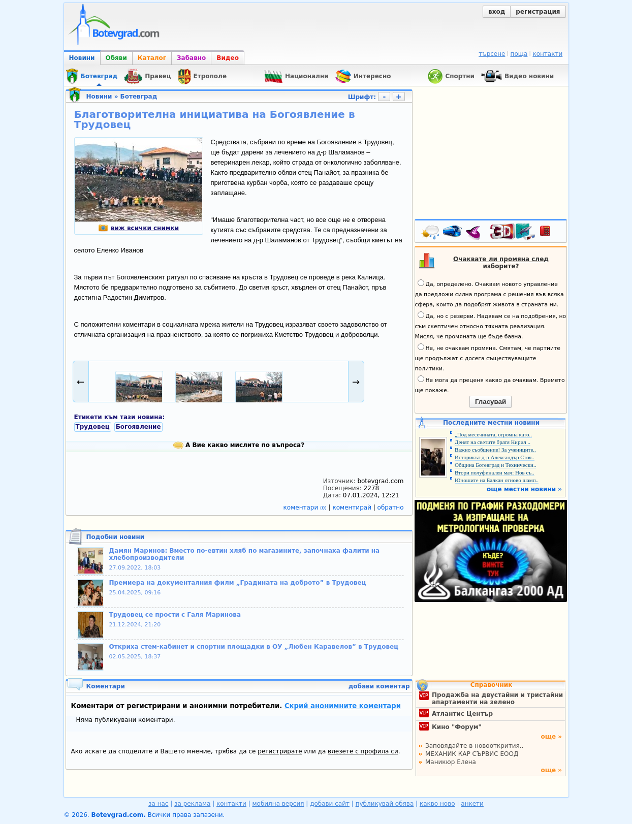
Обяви (116, 57)
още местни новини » (524, 489)
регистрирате (280, 751)
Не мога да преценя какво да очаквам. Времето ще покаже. (490, 384)
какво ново (437, 803)
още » (551, 736)
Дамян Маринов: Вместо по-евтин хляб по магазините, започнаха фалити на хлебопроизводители (244, 554)
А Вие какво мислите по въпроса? (238, 445)
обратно (390, 507)
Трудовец (93, 426)
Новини (82, 57)
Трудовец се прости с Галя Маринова (175, 614)
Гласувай (490, 401)
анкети (472, 803)
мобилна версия (278, 803)
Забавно (191, 57)
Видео (227, 57)
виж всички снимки (138, 228)
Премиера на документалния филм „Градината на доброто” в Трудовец (237, 582)
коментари (306, 507)
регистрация (538, 11)
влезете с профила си (363, 751)
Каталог (152, 57)
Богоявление (138, 426)
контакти (547, 53)
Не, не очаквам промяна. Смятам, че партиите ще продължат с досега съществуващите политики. (487, 357)
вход (496, 11)
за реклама (192, 803)
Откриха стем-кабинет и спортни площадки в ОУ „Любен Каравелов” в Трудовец (254, 646)
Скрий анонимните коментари (343, 706)
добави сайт (330, 803)
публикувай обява (385, 803)
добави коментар (379, 686)
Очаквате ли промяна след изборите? (501, 263)
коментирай (353, 507)
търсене (492, 53)
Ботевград (138, 96)
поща (519, 53)
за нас (158, 803)
